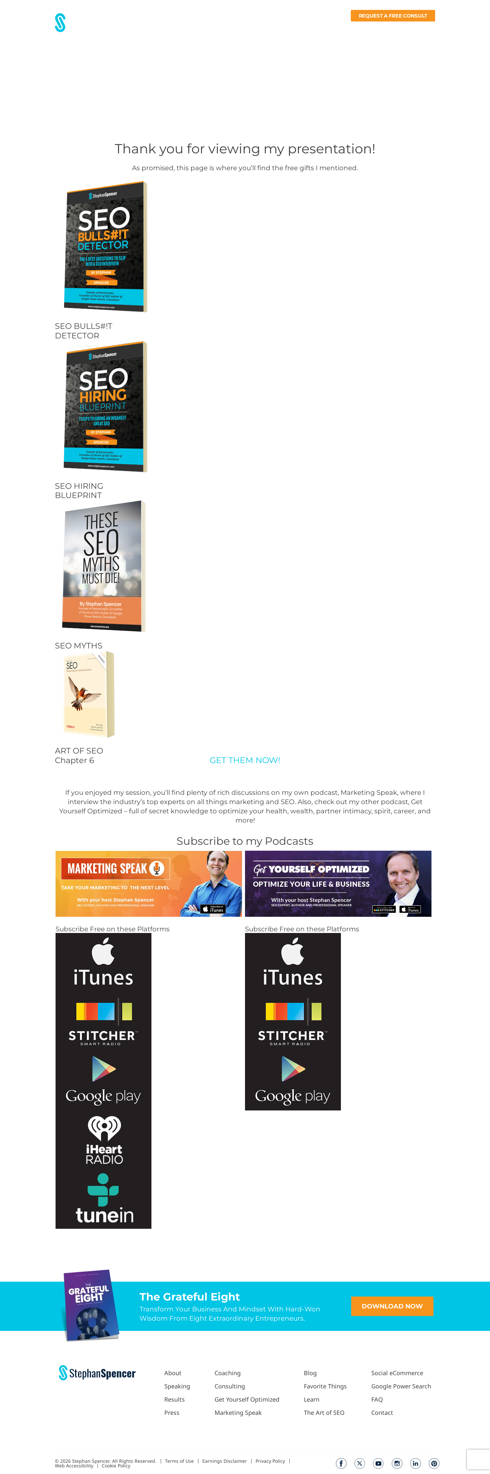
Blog (313, 28)
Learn (369, 28)
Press (211, 28)
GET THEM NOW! (245, 760)
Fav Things (338, 28)
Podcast (287, 28)
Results (188, 28)
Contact (425, 28)
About (164, 28)
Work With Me (246, 28)
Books (397, 28)
